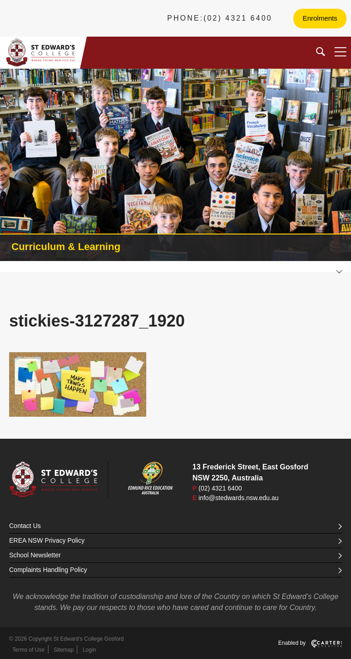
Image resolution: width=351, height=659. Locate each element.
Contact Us (175, 525)
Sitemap (63, 650)
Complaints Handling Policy (175, 569)
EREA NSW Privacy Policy (175, 540)
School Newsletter (175, 555)
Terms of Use (28, 650)
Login (89, 650)
